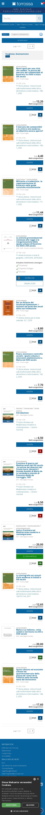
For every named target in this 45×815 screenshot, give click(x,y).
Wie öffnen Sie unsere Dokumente (14, 766)
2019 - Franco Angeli (22, 311)
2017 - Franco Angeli (22, 582)
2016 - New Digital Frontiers (24, 636)
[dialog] (20, 795)
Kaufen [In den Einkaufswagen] (30, 108)
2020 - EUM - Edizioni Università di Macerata (29, 248)
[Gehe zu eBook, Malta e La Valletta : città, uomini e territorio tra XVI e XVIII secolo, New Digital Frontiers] (8, 632)
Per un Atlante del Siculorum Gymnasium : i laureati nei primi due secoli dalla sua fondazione (29, 305)
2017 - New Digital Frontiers (24, 415)
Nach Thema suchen (25, 24)
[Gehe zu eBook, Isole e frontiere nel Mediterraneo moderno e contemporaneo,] (8, 532)
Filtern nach (22, 40)
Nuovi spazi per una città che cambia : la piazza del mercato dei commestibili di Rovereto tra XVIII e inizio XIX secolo (29, 72)
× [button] (38, 779)
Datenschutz (6, 751)
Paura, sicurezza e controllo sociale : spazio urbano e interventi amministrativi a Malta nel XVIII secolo (29, 357)
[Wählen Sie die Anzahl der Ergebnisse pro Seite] (31, 46)
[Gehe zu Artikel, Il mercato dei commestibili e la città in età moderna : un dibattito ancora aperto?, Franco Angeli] (8, 132)
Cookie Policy (6, 753)
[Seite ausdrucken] (41, 34)
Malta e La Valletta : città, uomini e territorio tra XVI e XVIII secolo (29, 632)
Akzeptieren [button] (11, 805)
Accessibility (6, 756)
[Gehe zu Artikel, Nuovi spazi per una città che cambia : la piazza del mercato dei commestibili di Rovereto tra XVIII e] (8, 74)
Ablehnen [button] (30, 805)
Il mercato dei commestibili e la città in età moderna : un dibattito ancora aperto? (29, 129)
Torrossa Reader (7, 768)
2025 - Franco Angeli (22, 79)
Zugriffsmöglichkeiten (9, 771)
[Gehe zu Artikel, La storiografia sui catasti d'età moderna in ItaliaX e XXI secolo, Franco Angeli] (8, 581)
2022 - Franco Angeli (22, 190)
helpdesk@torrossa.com (14, 774)
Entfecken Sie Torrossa (10, 748)
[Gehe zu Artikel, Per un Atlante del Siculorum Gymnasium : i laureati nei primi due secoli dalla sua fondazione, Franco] (8, 308)
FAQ (3, 763)
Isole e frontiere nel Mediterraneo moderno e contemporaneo (28, 532)
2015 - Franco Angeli (22, 682)
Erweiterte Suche (7, 24)
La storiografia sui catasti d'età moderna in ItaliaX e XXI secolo (28, 577)
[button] (39, 18)
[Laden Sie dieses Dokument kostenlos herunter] (29, 278)
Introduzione (22, 413)
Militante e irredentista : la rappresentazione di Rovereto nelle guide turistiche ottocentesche (29, 184)
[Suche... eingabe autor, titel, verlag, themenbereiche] (22, 18)
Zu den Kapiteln (29, 556)
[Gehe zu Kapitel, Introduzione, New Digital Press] (8, 415)
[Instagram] (41, 784)
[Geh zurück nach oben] (40, 810)
